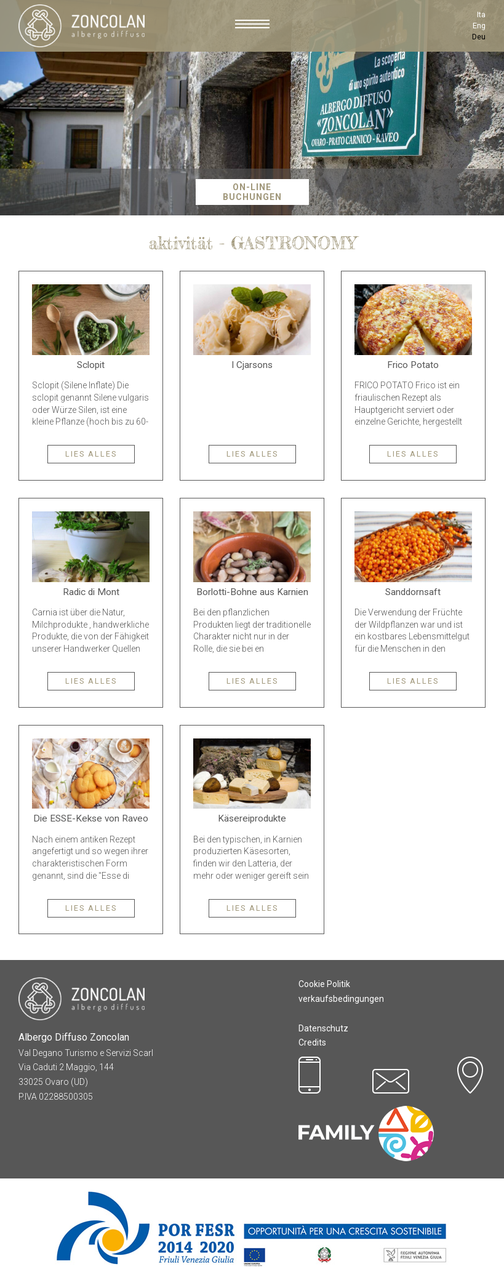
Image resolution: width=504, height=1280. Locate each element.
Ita (481, 14)
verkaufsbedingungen (341, 999)
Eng (479, 25)
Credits (312, 1042)
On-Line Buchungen (252, 192)
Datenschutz (323, 1028)
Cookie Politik (324, 984)
